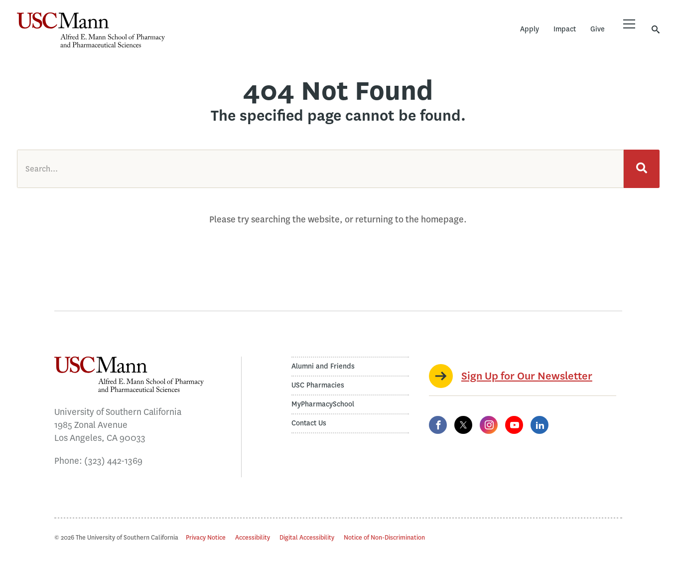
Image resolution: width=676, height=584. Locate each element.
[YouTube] (514, 425)
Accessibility (252, 537)
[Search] (642, 169)
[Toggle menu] (629, 23)
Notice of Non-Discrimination (384, 537)
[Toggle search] (656, 29)
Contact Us (308, 423)
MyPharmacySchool (322, 404)
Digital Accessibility (306, 537)
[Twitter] (463, 425)
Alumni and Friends (323, 366)
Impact (564, 29)
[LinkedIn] (539, 425)
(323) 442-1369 (113, 461)
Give (597, 29)
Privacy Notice (206, 537)
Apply (529, 29)
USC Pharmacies (317, 385)
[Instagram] (489, 425)
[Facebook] (438, 425)
